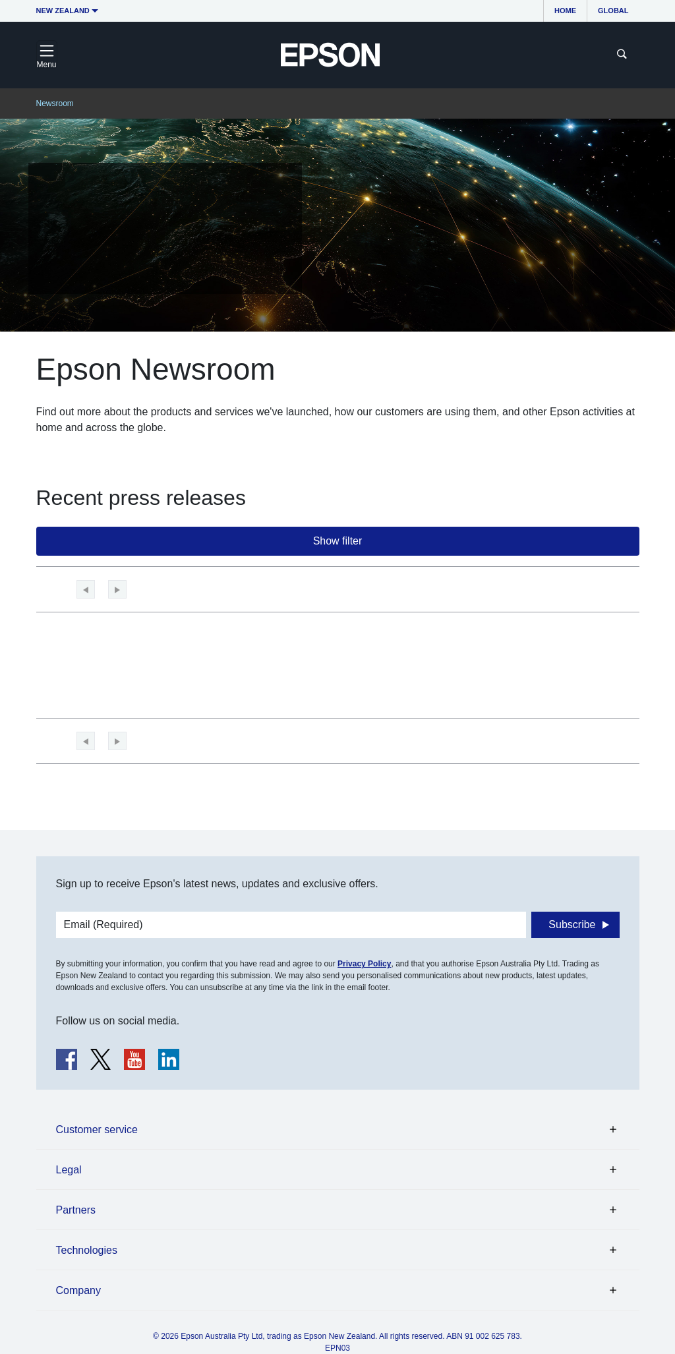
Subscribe (571, 924)
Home (565, 11)
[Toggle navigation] (46, 54)
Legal (69, 1169)
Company (78, 1290)
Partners (76, 1210)
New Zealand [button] (63, 11)
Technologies (86, 1250)
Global (613, 11)
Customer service (97, 1129)
